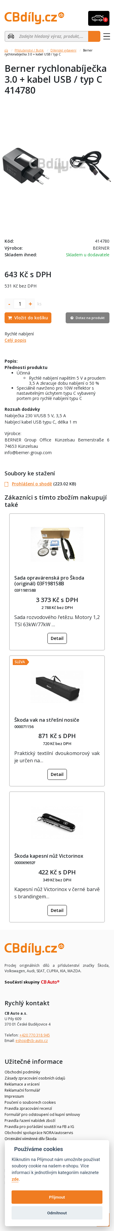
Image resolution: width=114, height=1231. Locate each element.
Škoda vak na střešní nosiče (46, 720)
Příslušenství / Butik (29, 50)
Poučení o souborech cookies (30, 1102)
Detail (57, 638)
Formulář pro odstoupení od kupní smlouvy (42, 1114)
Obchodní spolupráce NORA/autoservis (39, 1132)
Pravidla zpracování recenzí (28, 1108)
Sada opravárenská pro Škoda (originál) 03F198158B (49, 580)
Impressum (14, 1096)
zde (15, 1179)
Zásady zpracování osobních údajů (35, 1078)
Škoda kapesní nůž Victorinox (48, 856)
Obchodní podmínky (22, 1072)
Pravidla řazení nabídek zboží (30, 1120)
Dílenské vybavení (63, 50)
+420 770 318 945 (34, 1035)
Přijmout (57, 1197)
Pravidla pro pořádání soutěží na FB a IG (39, 1126)
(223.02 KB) (40, 484)
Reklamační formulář (22, 1090)
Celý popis (15, 340)
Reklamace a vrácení (22, 1084)
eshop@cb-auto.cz (32, 1040)
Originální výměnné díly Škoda (31, 1138)
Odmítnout (57, 1212)
